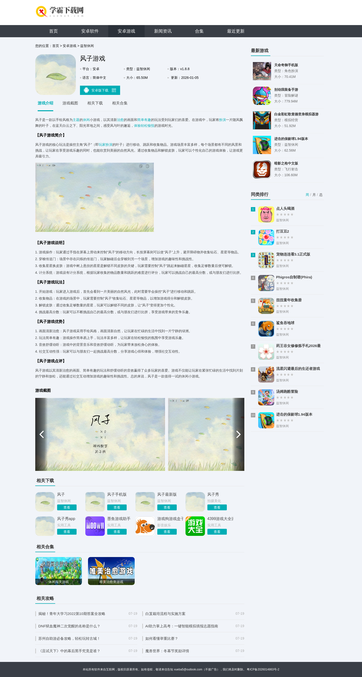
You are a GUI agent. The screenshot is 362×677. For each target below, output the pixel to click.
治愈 (120, 120)
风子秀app (66, 519)
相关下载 (95, 103)
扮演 (222, 120)
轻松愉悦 (147, 126)
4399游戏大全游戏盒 (220, 519)
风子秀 (213, 494)
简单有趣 (144, 120)
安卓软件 (90, 31)
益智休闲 (87, 46)
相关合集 (120, 103)
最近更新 (236, 31)
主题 (76, 120)
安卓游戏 (126, 31)
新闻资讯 (163, 31)
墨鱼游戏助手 (119, 519)
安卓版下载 (100, 90)
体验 (137, 126)
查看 (66, 507)
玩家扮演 (105, 144)
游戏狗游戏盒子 (170, 519)
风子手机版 (117, 494)
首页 (53, 31)
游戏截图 (70, 103)
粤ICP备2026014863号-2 (263, 669)
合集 (199, 31)
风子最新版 (167, 494)
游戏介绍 (45, 103)
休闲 (86, 120)
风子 (61, 494)
